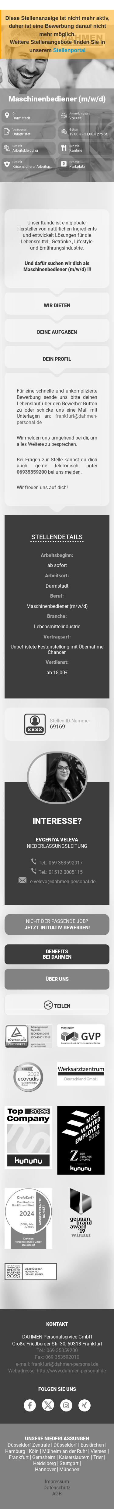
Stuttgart (69, 1463)
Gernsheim (43, 1457)
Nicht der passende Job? (57, 924)
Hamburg (15, 1451)
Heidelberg (44, 1463)
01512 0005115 (66, 872)
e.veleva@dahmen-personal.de (62, 881)
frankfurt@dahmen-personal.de (64, 1364)
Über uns (57, 979)
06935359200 (32, 472)
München (69, 1469)
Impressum (57, 1481)
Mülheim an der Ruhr (64, 1451)
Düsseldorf (65, 1445)
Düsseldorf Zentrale (29, 1445)
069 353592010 (62, 1357)
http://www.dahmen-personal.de (71, 1371)
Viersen (98, 1451)
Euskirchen (92, 1445)
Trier (98, 1457)
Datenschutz (57, 1488)
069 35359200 (62, 1350)
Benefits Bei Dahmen (57, 954)
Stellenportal (69, 50)
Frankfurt (19, 1457)
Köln (34, 1451)
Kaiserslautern (74, 1457)
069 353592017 (66, 863)
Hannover (45, 1469)
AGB (57, 1494)
